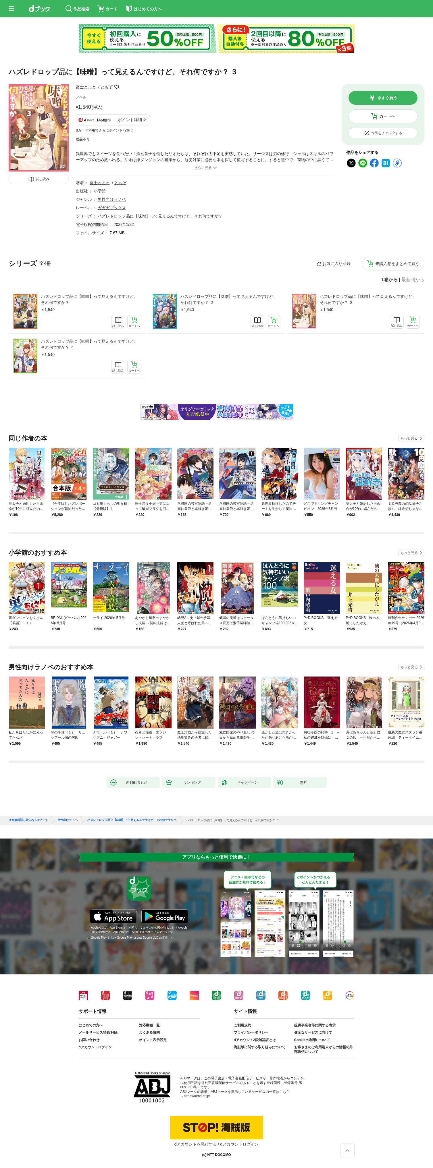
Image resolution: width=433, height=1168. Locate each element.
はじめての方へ (91, 1025)
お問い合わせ (89, 1040)
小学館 (100, 191)
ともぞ (107, 87)
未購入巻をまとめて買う (397, 263)
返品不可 (83, 139)
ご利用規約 (242, 1025)
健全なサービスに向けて (313, 1032)
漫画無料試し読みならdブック (28, 820)
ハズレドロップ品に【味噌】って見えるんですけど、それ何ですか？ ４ (89, 344)
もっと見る (409, 438)
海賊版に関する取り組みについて (260, 1047)
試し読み (42, 179)
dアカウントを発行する (195, 1144)
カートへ (387, 116)
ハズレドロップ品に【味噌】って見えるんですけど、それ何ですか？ (89, 299)
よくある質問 (149, 1032)
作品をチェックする (386, 133)
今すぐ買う (387, 98)
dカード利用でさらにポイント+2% (103, 130)
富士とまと (86, 87)
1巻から (389, 279)
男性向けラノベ (112, 199)
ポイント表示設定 (153, 1040)
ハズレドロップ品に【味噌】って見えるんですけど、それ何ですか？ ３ (368, 299)
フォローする (117, 87)
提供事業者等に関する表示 (315, 1025)
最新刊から (412, 279)
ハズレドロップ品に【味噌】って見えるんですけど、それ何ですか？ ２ (228, 299)
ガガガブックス (112, 207)
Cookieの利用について (312, 1040)
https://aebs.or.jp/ (197, 1096)
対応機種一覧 (149, 1025)
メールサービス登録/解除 (98, 1032)
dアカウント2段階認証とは (255, 1040)
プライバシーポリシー (251, 1032)
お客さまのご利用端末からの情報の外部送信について (323, 1049)
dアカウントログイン (95, 1047)
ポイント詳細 (130, 119)
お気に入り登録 (336, 263)
